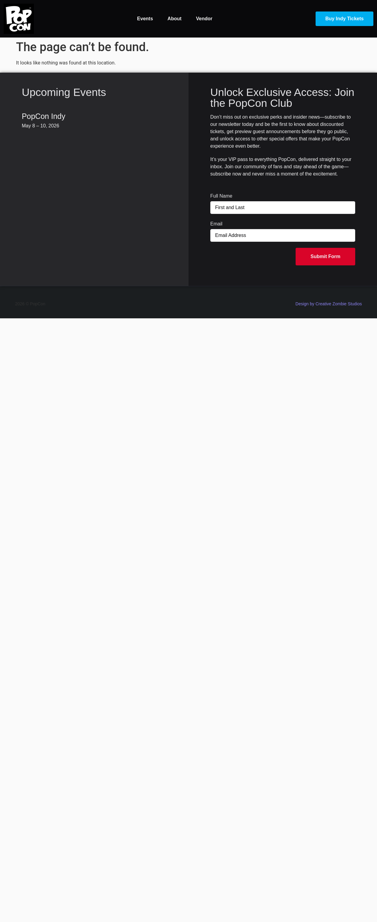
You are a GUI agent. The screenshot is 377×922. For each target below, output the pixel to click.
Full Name (221, 196)
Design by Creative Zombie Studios (329, 303)
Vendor (204, 18)
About (175, 18)
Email (216, 223)
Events (145, 18)
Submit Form (325, 256)
